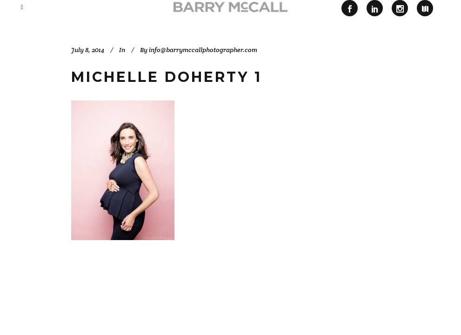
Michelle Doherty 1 (166, 77)
